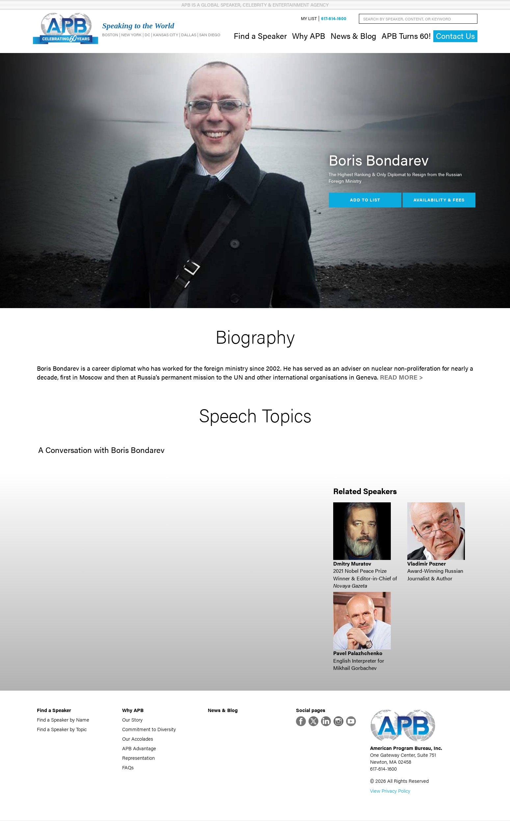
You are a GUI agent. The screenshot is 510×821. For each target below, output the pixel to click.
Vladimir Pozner (426, 563)
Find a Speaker (260, 35)
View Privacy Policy (390, 791)
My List (309, 18)
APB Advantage (139, 748)
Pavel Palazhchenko (357, 653)
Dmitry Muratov (352, 563)
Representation (138, 757)
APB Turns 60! (406, 35)
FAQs (128, 767)
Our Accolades (137, 738)
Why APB (308, 35)
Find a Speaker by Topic (62, 729)
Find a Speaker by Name (63, 719)
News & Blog (353, 35)
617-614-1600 (333, 18)
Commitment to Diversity (149, 729)
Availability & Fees (439, 200)
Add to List (365, 200)
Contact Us (455, 36)
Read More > (401, 377)
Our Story (132, 719)
